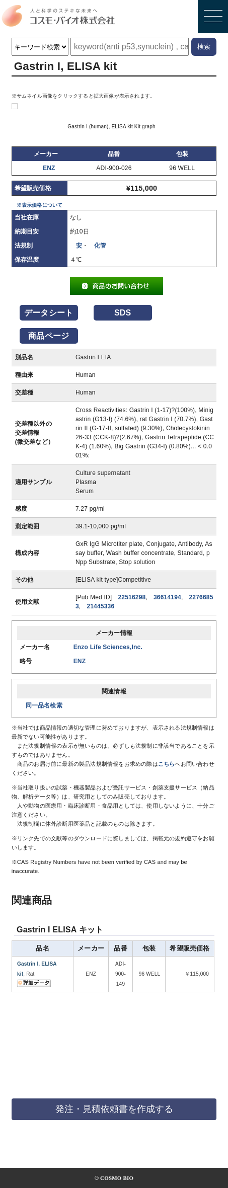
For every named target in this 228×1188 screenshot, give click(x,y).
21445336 (100, 606)
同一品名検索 (44, 705)
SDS (122, 312)
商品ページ (48, 336)
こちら (166, 764)
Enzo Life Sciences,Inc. (107, 647)
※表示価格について (40, 205)
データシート (48, 312)
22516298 (131, 597)
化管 (100, 245)
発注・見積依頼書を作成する (114, 1109)
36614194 (167, 597)
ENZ (49, 168)
